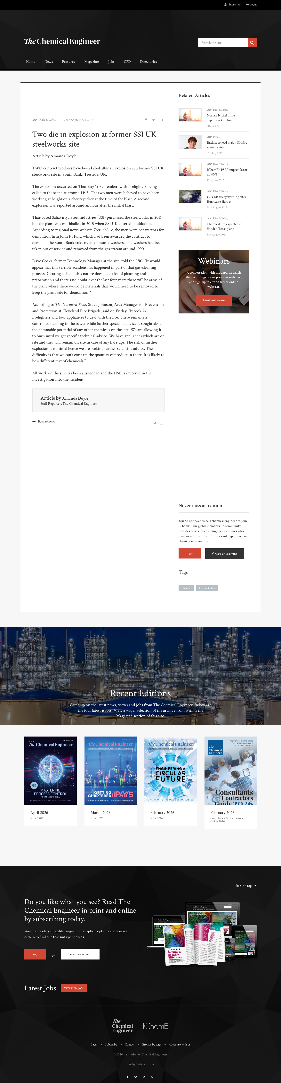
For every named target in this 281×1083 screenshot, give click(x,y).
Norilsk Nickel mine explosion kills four (221, 117)
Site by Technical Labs (140, 1060)
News (44, 62)
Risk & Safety (49, 119)
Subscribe (232, 5)
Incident (186, 586)
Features (61, 62)
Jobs (99, 62)
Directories (130, 62)
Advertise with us (180, 1040)
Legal (92, 1040)
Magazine (82, 62)
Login (251, 5)
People (217, 136)
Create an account (226, 552)
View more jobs (75, 984)
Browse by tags (151, 1040)
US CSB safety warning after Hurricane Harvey (226, 198)
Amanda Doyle (77, 397)
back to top (244, 884)
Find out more (214, 299)
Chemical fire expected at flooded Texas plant (224, 225)
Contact (129, 1040)
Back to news (46, 421)
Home (29, 62)
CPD (111, 62)
